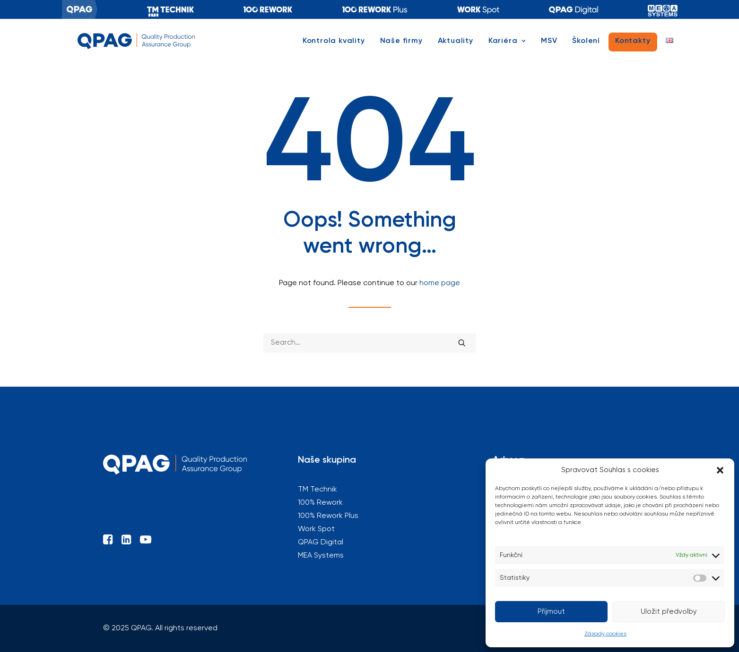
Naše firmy (401, 46)
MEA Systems (663, 9)
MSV (549, 46)
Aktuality (455, 46)
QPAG (79, 9)
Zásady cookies (605, 634)
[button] (720, 470)
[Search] (369, 343)
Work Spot (316, 529)
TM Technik (170, 9)
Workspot (478, 9)
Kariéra (507, 46)
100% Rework (268, 9)
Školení (586, 46)
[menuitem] (79, 9)
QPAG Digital (573, 9)
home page (439, 283)
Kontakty (632, 46)
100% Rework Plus (375, 9)
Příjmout (551, 611)
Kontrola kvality (334, 46)
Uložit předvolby (669, 611)
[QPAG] (138, 46)
